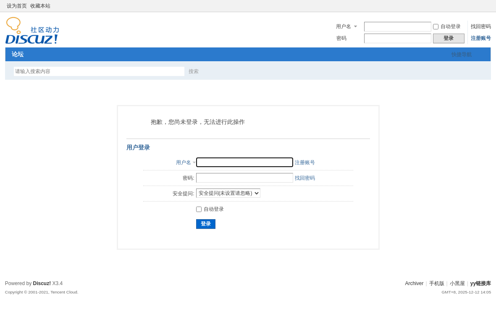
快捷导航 (461, 55)
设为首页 (17, 6)
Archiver (414, 283)
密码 (341, 38)
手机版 (436, 283)
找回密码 (481, 26)
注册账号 (481, 38)
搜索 (194, 71)
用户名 (343, 26)
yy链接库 (480, 283)
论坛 (18, 54)
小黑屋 (457, 283)
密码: (188, 178)
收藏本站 (40, 6)
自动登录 (447, 26)
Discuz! (42, 283)
